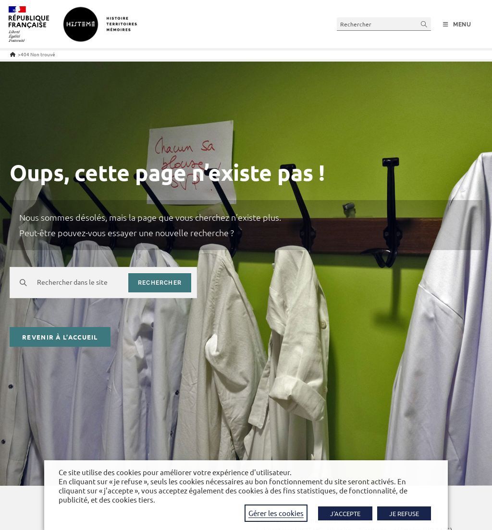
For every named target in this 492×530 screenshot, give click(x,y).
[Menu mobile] (457, 24)
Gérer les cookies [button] (276, 512)
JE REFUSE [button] (404, 513)
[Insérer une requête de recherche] (384, 23)
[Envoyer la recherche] (424, 23)
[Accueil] (12, 54)
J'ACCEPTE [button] (345, 513)
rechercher (160, 282)
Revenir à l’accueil (60, 337)
